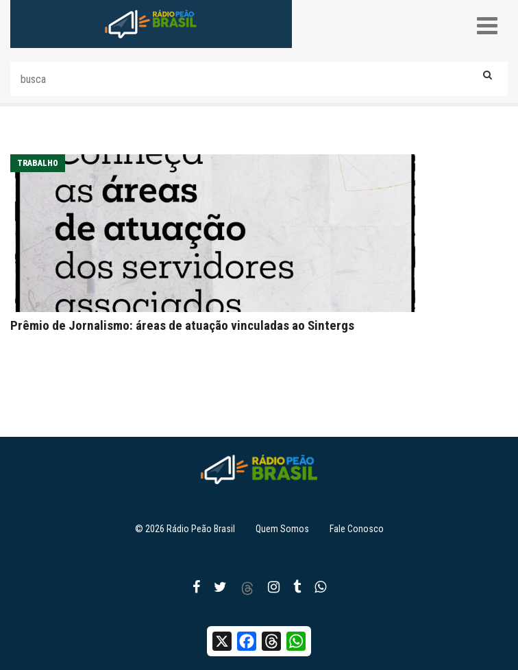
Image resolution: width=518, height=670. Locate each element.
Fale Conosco (357, 528)
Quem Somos (282, 528)
